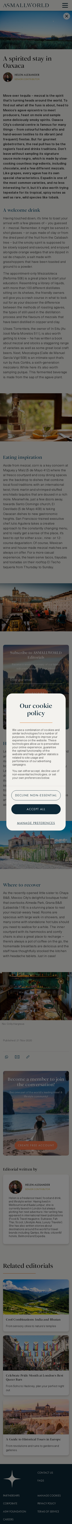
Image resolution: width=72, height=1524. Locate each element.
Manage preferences (36, 823)
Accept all (36, 809)
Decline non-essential (36, 795)
